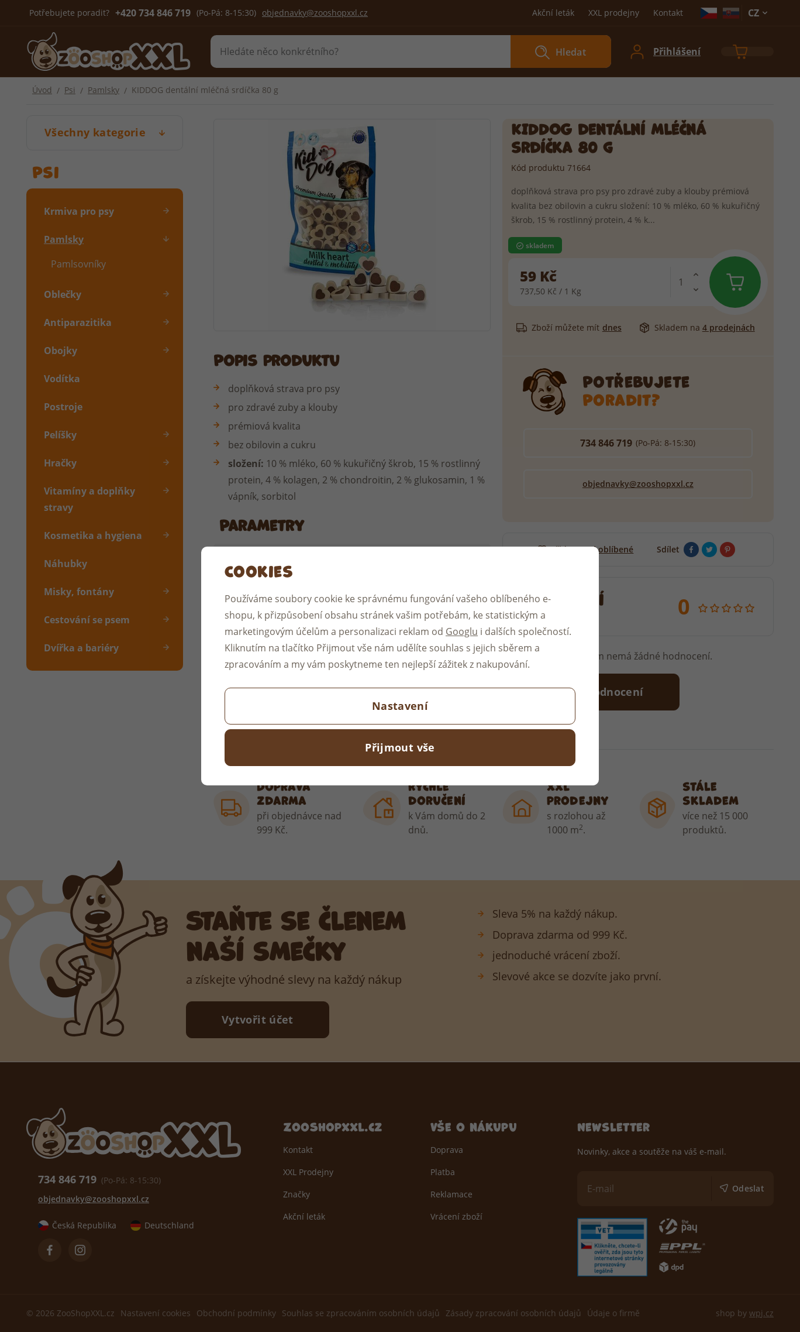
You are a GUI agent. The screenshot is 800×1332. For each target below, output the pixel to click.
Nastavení (400, 706)
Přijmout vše (400, 747)
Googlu (462, 631)
